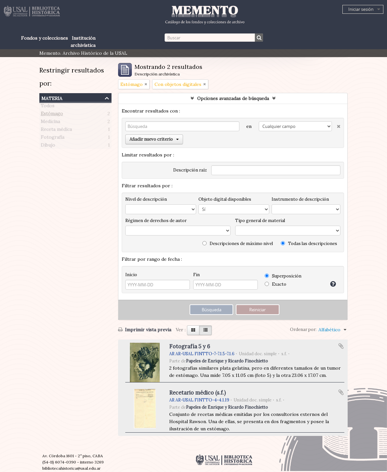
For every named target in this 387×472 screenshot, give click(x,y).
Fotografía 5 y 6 (189, 346)
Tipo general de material (260, 220)
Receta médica (56, 130)
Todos (47, 107)
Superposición (283, 276)
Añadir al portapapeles (341, 346)
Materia (51, 97)
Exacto (275, 284)
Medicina (50, 123)
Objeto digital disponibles (224, 199)
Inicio (131, 274)
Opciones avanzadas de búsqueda (233, 98)
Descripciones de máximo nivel (237, 243)
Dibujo (48, 146)
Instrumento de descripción (300, 199)
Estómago (52, 115)
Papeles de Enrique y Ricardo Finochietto (227, 360)
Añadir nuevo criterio (154, 139)
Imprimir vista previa (144, 330)
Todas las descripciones (309, 243)
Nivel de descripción (146, 199)
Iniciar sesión (361, 9)
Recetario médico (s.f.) (197, 392)
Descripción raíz (190, 170)
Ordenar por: (303, 329)
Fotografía (52, 138)
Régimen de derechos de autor (156, 220)
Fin (196, 274)
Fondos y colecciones (44, 38)
